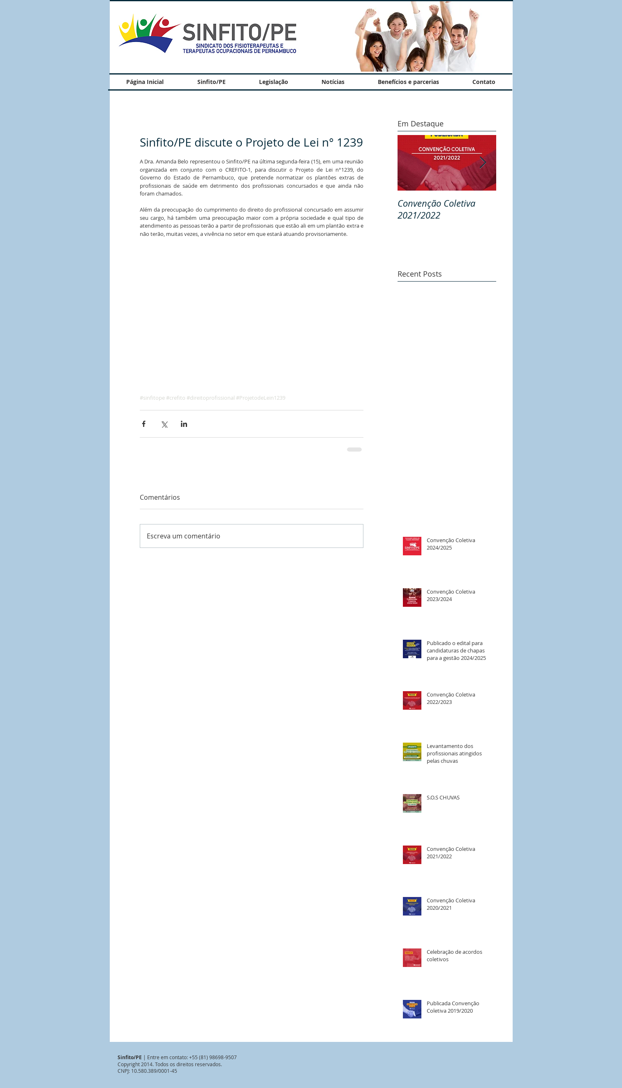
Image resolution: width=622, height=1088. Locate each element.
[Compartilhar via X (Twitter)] (164, 424)
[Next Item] (483, 162)
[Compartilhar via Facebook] (144, 424)
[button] (417, 36)
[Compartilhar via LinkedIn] (184, 424)
